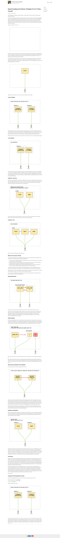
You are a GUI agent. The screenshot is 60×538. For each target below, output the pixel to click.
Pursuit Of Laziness (16, 1)
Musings (45, 11)
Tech (45, 8)
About (51, 2)
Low (16, 479)
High (19, 479)
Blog (48, 2)
